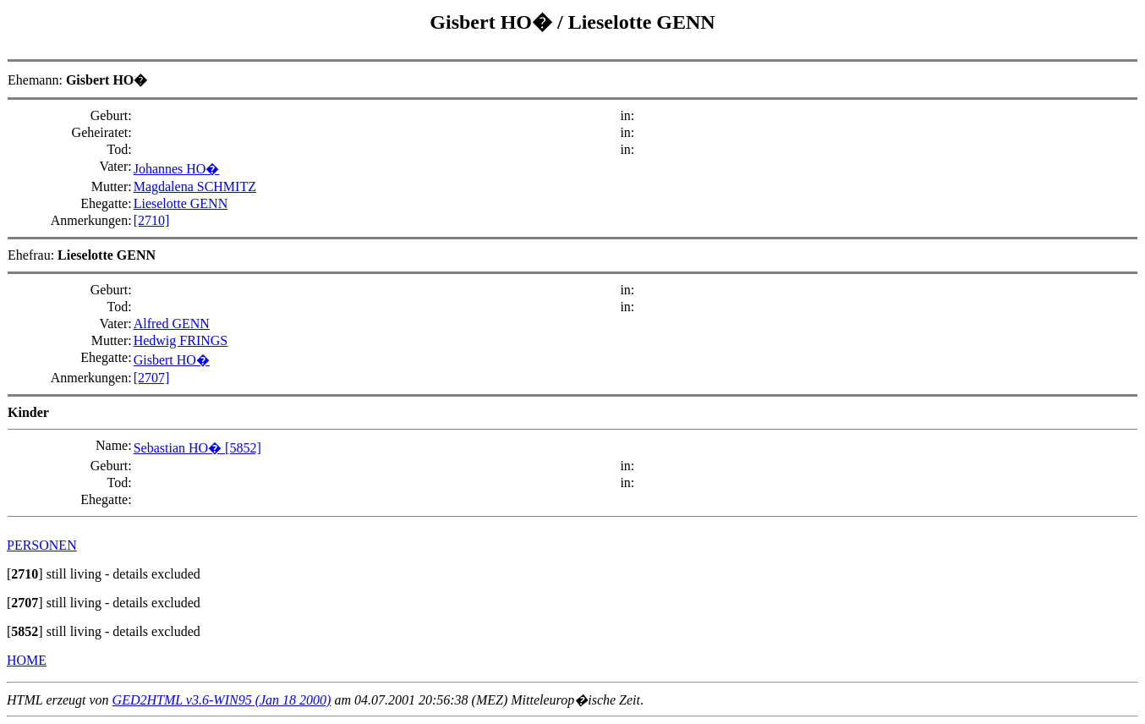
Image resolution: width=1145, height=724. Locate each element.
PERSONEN (42, 545)
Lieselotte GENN (641, 22)
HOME (27, 660)
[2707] (152, 377)
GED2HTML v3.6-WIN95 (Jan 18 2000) (221, 700)
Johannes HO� (177, 169)
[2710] (152, 220)
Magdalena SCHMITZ (195, 186)
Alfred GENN (172, 323)
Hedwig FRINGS (181, 340)
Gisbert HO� (493, 22)
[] (25, 574)
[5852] (243, 448)
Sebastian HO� (179, 448)
